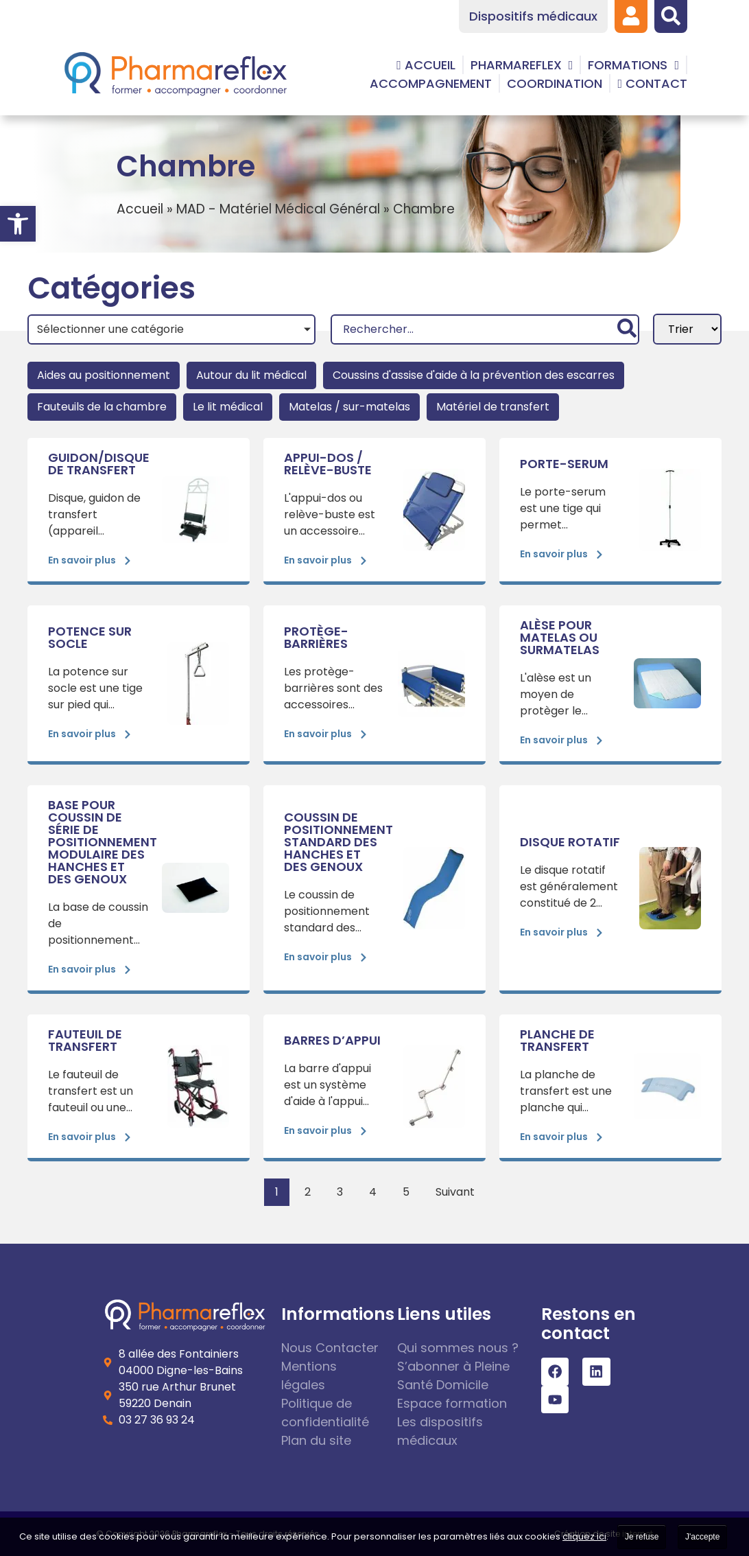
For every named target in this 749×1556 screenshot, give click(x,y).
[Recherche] (485, 329)
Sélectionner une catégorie (110, 329)
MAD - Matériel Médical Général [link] (278, 209)
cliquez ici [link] (584, 1536)
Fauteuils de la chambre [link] (102, 407)
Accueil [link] (140, 209)
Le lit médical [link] (228, 407)
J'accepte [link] (702, 1537)
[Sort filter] (687, 329)
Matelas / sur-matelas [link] (349, 407)
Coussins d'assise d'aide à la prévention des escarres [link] (474, 375)
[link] (18, 224)
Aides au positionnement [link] (103, 375)
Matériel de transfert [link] (492, 407)
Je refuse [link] (641, 1537)
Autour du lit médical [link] (251, 375)
